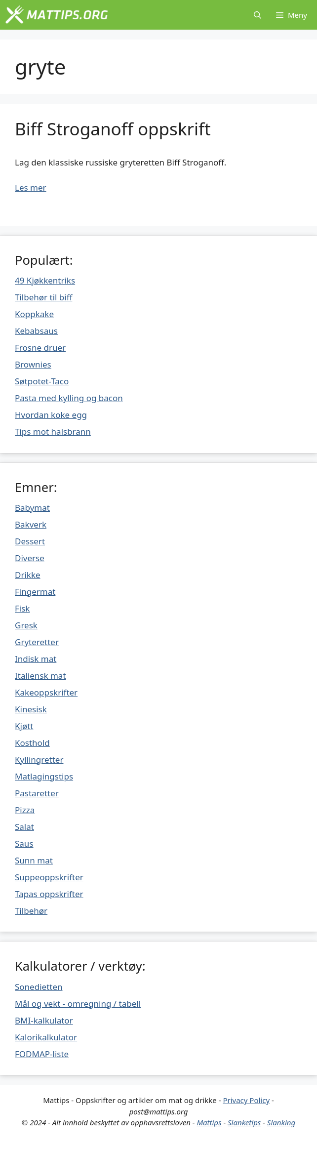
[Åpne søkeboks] (257, 15)
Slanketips (244, 1122)
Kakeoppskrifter (46, 692)
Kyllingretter (39, 759)
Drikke (27, 574)
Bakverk (30, 524)
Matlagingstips (44, 776)
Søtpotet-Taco (42, 381)
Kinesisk (31, 709)
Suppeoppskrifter (49, 877)
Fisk (22, 608)
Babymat (32, 507)
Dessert (30, 541)
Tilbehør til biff (43, 297)
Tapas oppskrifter (49, 894)
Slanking (281, 1122)
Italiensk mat (40, 675)
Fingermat (35, 591)
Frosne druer (40, 347)
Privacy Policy (246, 1100)
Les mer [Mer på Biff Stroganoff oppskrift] (30, 187)
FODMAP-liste (42, 1054)
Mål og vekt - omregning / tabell (78, 1003)
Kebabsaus (36, 330)
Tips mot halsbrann (53, 431)
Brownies (33, 364)
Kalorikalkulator (46, 1037)
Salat (24, 826)
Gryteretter (37, 642)
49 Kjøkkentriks (45, 280)
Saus (24, 843)
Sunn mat (34, 860)
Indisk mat (35, 658)
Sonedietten (39, 986)
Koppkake (34, 314)
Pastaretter (37, 793)
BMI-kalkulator (44, 1020)
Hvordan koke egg (51, 414)
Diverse (29, 558)
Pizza (25, 810)
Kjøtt (24, 726)
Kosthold (32, 742)
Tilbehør (31, 910)
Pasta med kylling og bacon (69, 398)
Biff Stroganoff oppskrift (113, 128)
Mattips (209, 1122)
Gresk (26, 625)
